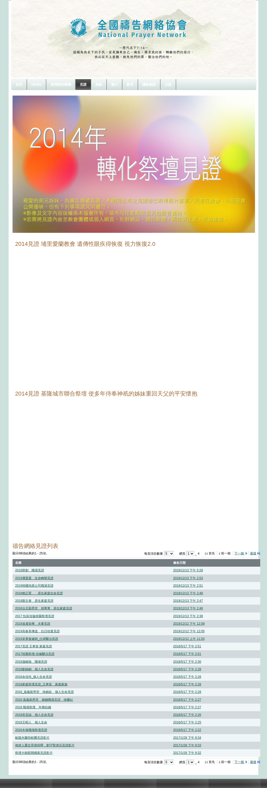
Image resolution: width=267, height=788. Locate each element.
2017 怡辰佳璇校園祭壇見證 (34, 616)
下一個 (239, 553)
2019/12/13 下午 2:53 (188, 578)
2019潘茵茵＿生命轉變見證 (34, 578)
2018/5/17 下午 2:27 (187, 700)
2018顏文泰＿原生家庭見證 (34, 601)
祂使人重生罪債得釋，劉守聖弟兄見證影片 (45, 745)
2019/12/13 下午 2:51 (188, 585)
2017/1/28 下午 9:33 (187, 745)
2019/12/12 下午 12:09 (189, 624)
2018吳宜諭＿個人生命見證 (34, 715)
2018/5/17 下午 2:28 (187, 669)
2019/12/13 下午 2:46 (188, 608)
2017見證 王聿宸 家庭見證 (33, 646)
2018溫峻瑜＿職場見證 (31, 662)
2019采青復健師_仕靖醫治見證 (36, 639)
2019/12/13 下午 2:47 (188, 601)
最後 (253, 553)
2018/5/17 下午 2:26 (187, 715)
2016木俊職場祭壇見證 (31, 730)
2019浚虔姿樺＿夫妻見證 (32, 624)
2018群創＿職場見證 (29, 570)
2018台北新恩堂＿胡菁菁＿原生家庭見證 (43, 608)
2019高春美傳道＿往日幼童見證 (37, 631)
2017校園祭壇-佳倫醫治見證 (34, 654)
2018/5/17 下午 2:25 (187, 722)
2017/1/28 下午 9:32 (187, 753)
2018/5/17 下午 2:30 (187, 662)
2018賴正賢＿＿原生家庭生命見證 (39, 593)
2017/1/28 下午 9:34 (187, 738)
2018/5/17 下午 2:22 (187, 730)
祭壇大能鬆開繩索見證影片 (34, 753)
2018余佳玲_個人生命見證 (33, 677)
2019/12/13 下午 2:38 (188, 616)
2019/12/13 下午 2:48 (188, 593)
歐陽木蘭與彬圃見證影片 (32, 738)
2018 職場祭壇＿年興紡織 (33, 707)
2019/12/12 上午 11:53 (189, 639)
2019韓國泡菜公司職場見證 (34, 585)
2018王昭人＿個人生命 (31, 722)
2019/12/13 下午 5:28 (188, 570)
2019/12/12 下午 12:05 (189, 631)
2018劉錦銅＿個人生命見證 (34, 669)
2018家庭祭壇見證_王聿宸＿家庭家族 (41, 684)
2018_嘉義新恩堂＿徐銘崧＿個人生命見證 (44, 692)
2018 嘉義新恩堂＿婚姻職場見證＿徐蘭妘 (44, 700)
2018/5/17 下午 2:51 (187, 646)
